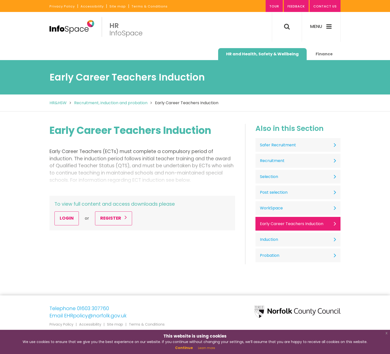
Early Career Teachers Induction (291, 224)
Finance (324, 54)
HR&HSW (58, 103)
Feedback (296, 6)
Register (113, 218)
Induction (269, 239)
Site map (117, 6)
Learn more (206, 348)
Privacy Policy (62, 6)
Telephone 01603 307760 (79, 308)
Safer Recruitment (278, 145)
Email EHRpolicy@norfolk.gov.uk (88, 315)
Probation (269, 255)
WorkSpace (271, 208)
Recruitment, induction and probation (110, 103)
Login (67, 218)
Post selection (274, 192)
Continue (184, 347)
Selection (269, 176)
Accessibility (92, 6)
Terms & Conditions (150, 6)
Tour (274, 6)
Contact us (325, 6)
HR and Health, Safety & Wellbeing (262, 54)
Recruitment (272, 161)
